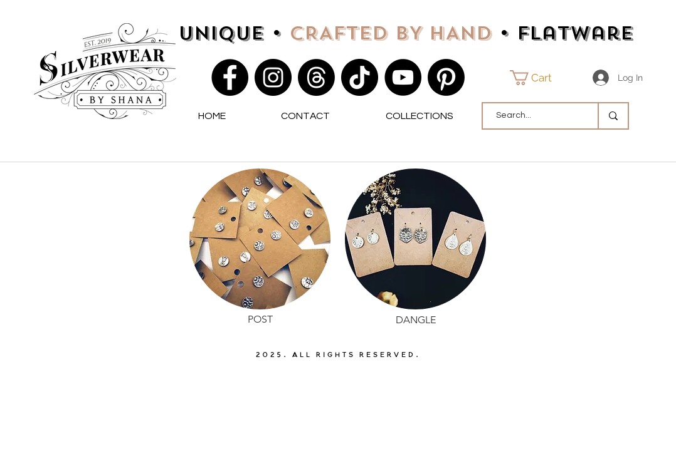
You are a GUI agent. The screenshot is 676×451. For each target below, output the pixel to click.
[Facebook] (229, 77)
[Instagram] (273, 77)
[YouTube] (402, 77)
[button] (538, 77)
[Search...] (533, 115)
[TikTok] (359, 77)
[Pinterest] (446, 77)
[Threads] (316, 77)
